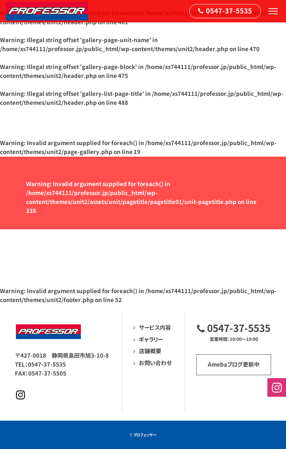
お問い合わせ (155, 363)
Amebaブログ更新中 (234, 364)
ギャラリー (151, 339)
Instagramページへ (20, 395)
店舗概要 (150, 351)
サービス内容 (155, 328)
